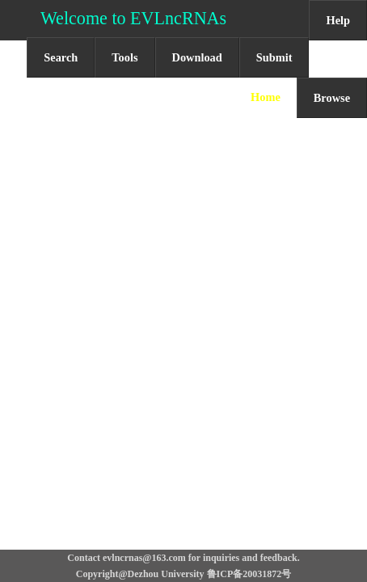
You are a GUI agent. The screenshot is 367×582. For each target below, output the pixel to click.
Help (338, 20)
